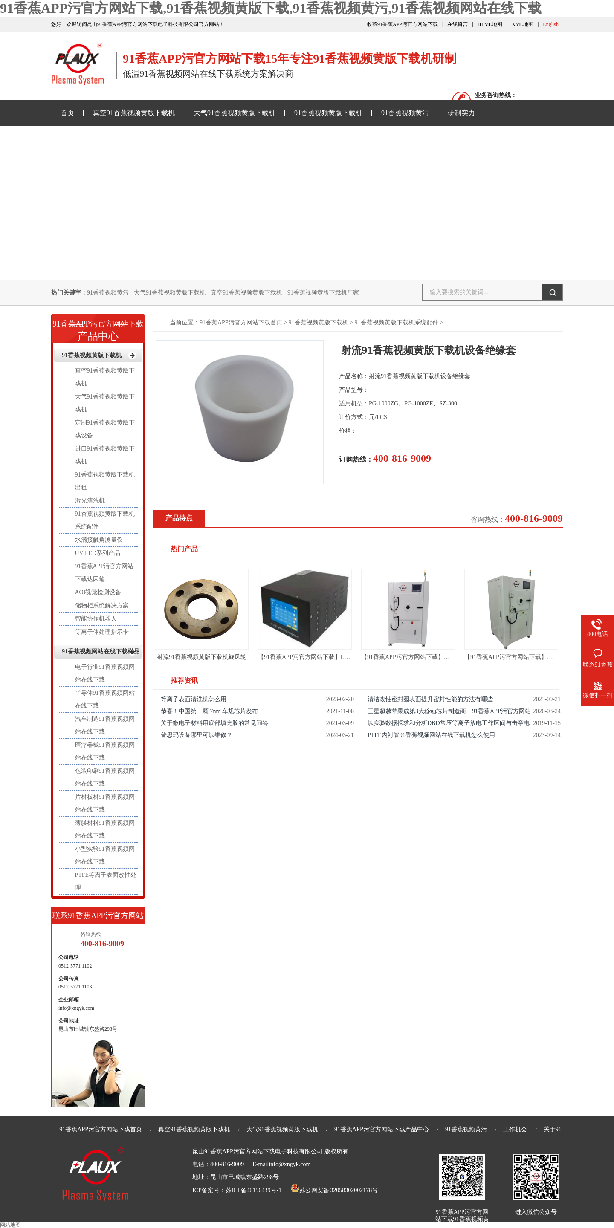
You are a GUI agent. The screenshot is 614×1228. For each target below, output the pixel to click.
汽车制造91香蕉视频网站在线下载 (105, 725)
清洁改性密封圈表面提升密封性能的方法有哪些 (430, 699)
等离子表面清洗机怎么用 (193, 699)
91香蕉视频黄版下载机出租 (105, 481)
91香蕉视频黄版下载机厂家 (323, 292)
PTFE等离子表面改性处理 (106, 881)
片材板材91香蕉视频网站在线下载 (105, 803)
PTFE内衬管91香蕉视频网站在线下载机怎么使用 (431, 735)
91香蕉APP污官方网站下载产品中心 (381, 1129)
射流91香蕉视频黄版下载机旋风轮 (201, 657)
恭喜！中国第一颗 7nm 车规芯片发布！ (212, 711)
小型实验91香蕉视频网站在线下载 (105, 855)
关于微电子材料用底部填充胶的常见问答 (214, 723)
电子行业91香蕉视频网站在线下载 (105, 673)
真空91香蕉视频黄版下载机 (134, 112)
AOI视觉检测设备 (98, 592)
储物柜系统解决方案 (102, 605)
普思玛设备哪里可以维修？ (196, 735)
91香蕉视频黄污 (405, 112)
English (551, 24)
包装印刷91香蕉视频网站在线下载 (105, 777)
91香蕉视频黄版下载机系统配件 (396, 322)
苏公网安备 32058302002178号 (334, 1190)
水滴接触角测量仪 (99, 540)
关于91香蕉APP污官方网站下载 (328, 138)
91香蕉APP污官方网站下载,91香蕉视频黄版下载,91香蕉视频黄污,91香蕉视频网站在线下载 (271, 8)
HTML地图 (490, 24)
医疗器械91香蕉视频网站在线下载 (105, 751)
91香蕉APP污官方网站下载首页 (241, 322)
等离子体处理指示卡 (102, 632)
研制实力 (461, 112)
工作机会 (515, 1129)
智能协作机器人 (96, 618)
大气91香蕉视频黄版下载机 (234, 112)
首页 (67, 112)
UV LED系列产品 (98, 553)
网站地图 (10, 1225)
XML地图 (522, 24)
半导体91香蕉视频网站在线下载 (105, 699)
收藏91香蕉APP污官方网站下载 (402, 24)
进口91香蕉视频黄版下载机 (105, 455)
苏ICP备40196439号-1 (253, 1190)
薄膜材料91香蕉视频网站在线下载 (105, 829)
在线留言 (457, 24)
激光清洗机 (90, 500)
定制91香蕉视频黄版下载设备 (105, 429)
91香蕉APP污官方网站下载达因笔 (104, 572)
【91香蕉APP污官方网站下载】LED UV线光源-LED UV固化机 (340, 657)
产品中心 (98, 327)
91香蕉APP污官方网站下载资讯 (108, 138)
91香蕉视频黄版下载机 (328, 112)
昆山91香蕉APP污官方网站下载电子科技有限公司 (257, 1151)
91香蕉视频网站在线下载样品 (218, 138)
